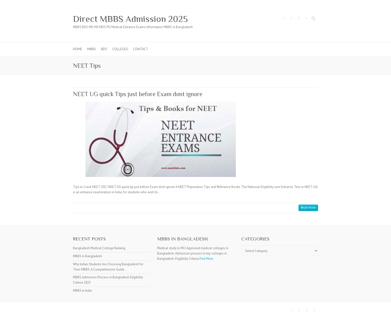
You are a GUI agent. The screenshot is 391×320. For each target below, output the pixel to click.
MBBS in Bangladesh (87, 256)
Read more (308, 207)
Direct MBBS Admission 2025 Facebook (283, 19)
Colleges (120, 49)
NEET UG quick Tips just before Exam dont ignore (137, 94)
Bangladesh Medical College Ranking (99, 248)
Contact (140, 49)
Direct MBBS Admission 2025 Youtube (306, 19)
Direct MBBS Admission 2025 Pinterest (299, 19)
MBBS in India (82, 290)
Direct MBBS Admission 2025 (130, 19)
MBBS (91, 49)
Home (77, 49)
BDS (104, 49)
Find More (206, 259)
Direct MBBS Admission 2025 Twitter (291, 19)
